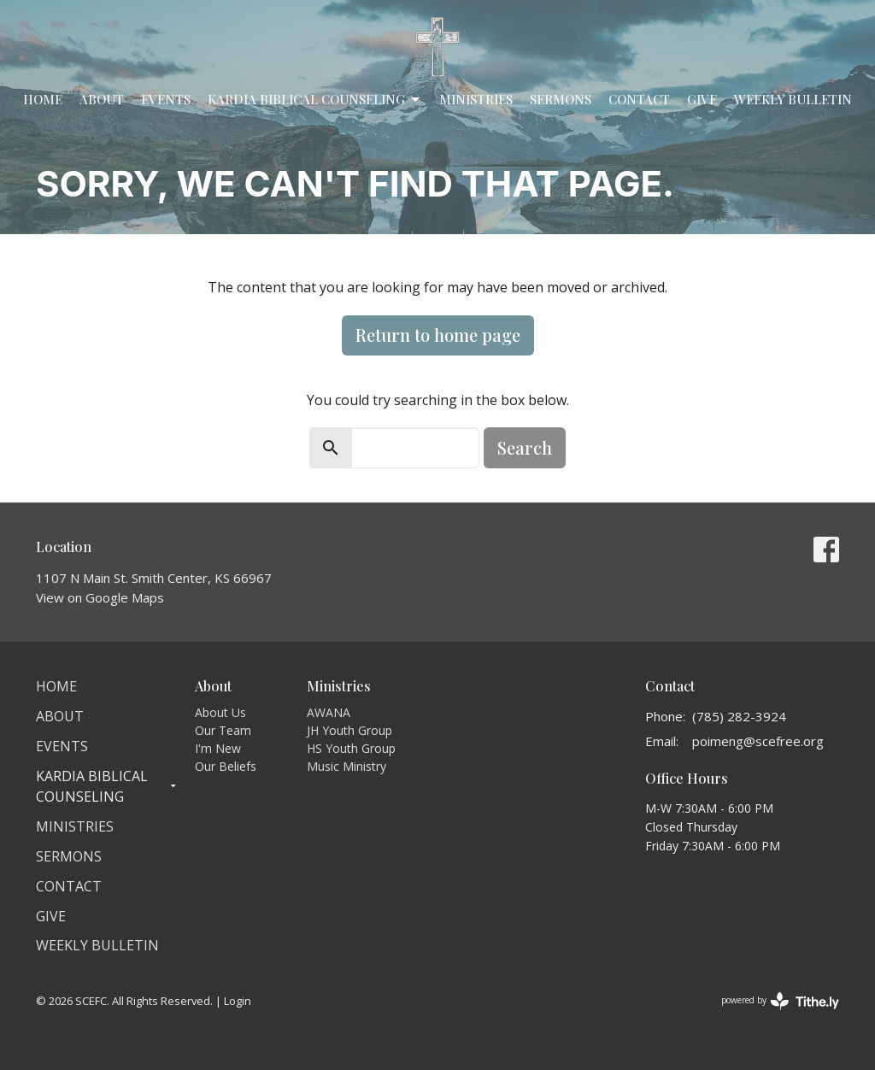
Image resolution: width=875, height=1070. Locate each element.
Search (524, 447)
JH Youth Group (349, 730)
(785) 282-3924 (739, 716)
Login (237, 1000)
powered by (780, 1001)
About (101, 99)
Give (702, 99)
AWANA (328, 712)
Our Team (223, 730)
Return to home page (437, 334)
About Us (220, 712)
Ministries (476, 99)
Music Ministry (346, 766)
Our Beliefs (225, 766)
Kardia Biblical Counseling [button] (107, 787)
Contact (639, 99)
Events (166, 99)
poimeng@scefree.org (758, 741)
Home (42, 99)
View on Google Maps (100, 597)
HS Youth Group (351, 748)
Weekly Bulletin (793, 99)
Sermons (560, 99)
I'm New (218, 748)
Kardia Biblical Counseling (315, 100)
